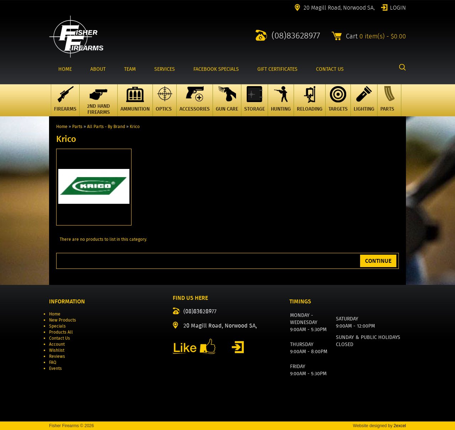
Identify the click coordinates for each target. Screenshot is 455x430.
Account (57, 344)
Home (62, 126)
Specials (57, 326)
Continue (378, 261)
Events (55, 368)
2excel (400, 425)
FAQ (52, 362)
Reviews (57, 356)
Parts (77, 126)
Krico (135, 126)
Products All (61, 332)
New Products (62, 320)
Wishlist (56, 350)
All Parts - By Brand (106, 126)
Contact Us (59, 338)
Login (398, 7)
